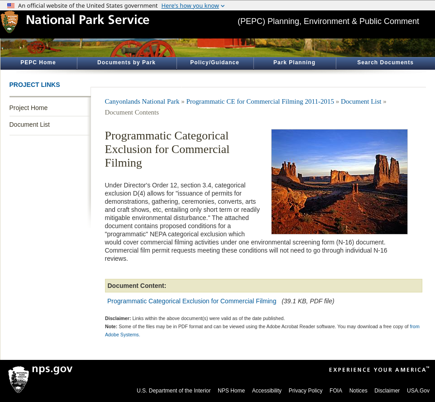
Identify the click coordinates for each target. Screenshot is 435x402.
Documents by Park (126, 62)
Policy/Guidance (214, 62)
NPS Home (231, 391)
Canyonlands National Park (142, 101)
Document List (30, 124)
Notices (358, 391)
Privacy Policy (306, 391)
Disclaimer (387, 391)
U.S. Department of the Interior (173, 391)
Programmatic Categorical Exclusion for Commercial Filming (191, 301)
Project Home (29, 107)
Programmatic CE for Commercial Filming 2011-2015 (260, 101)
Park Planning (294, 62)
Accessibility (267, 391)
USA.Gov (418, 391)
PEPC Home (38, 62)
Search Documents (385, 62)
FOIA (336, 391)
